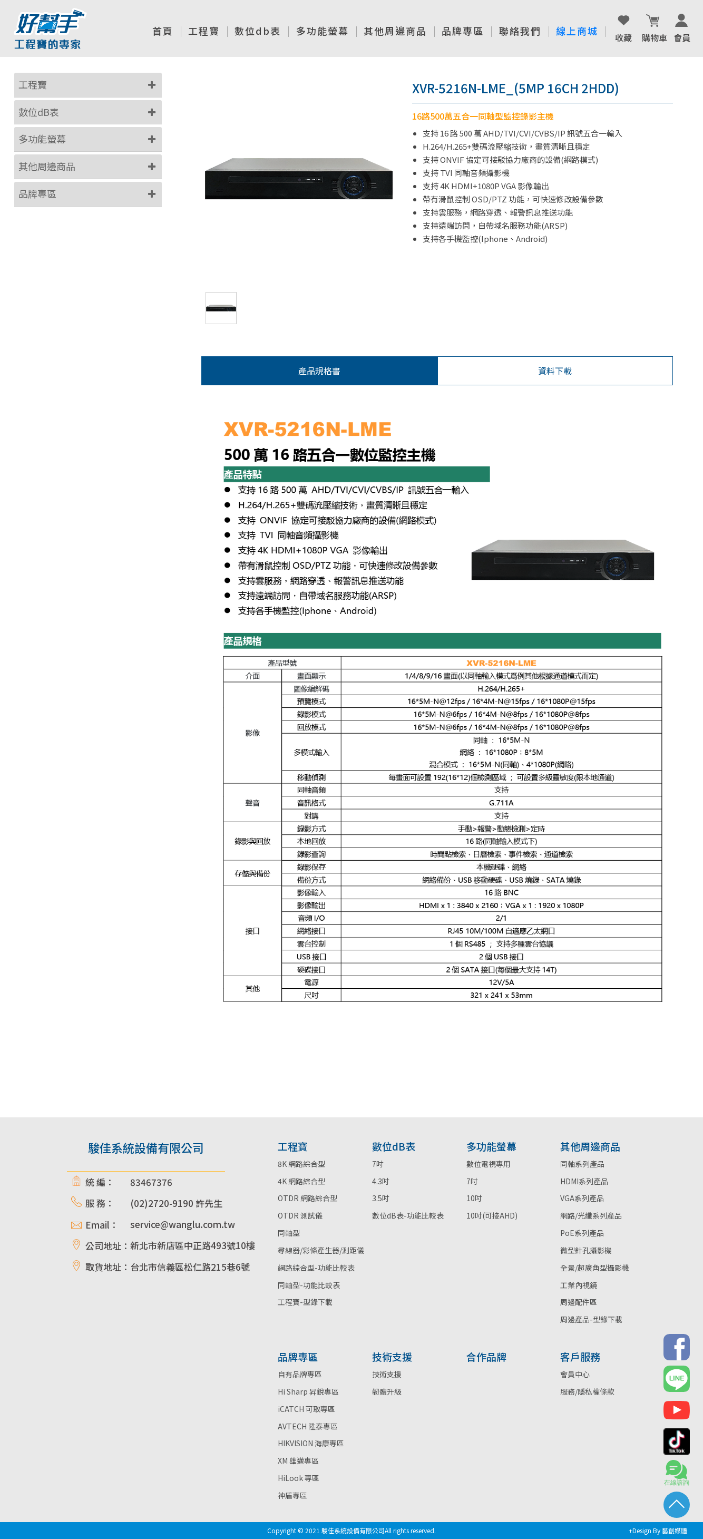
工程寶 (32, 84)
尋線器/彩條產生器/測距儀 (321, 1250)
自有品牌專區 (300, 1374)
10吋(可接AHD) (492, 1215)
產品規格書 (319, 370)
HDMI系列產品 (584, 1181)
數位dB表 (38, 112)
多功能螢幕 (42, 138)
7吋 (378, 1163)
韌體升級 (387, 1391)
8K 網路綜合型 (301, 1163)
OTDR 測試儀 (300, 1215)
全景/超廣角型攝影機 (594, 1267)
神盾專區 (292, 1495)
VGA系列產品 (582, 1198)
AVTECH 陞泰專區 (308, 1426)
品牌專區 (37, 193)
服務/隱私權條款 (587, 1391)
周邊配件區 (578, 1302)
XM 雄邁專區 (298, 1460)
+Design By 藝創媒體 (658, 1530)
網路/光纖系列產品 (591, 1215)
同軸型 (289, 1233)
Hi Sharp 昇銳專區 (308, 1391)
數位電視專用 (488, 1163)
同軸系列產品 (582, 1163)
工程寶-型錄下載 (305, 1302)
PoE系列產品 (582, 1233)
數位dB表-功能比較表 (408, 1215)
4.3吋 (380, 1181)
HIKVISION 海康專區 (311, 1443)
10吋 (474, 1198)
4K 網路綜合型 (301, 1181)
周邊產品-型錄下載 (591, 1319)
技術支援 (387, 1374)
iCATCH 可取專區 (306, 1409)
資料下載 (555, 370)
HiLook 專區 (298, 1478)
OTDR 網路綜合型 (307, 1198)
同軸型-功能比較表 (309, 1285)
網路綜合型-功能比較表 (316, 1267)
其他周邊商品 (46, 166)
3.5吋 (380, 1198)
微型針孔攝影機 (586, 1250)
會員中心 (575, 1374)
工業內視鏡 (578, 1285)
